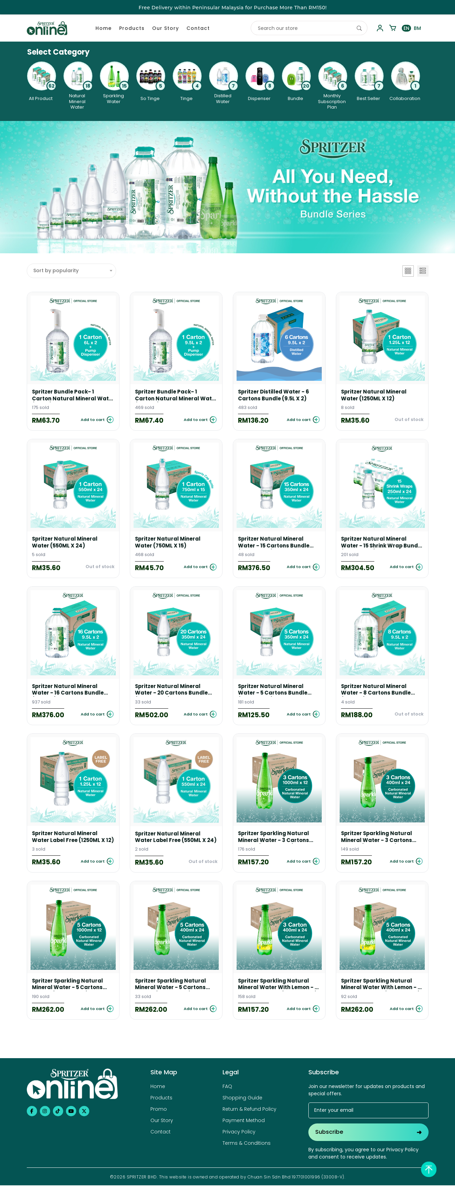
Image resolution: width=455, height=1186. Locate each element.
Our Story (165, 28)
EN (406, 28)
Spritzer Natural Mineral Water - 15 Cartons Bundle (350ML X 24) (274, 543)
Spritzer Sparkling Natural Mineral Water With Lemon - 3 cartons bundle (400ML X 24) (278, 985)
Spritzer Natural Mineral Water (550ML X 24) (65, 543)
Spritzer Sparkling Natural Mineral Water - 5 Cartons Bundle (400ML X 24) (171, 985)
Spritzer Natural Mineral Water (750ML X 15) (168, 543)
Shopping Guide (242, 1098)
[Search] (359, 28)
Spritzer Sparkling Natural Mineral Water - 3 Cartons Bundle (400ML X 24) (377, 837)
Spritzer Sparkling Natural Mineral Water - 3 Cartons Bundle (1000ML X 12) (274, 837)
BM (417, 28)
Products (132, 28)
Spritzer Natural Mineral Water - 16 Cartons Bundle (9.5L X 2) (68, 690)
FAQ (227, 1087)
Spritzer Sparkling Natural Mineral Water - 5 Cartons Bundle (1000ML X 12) (68, 985)
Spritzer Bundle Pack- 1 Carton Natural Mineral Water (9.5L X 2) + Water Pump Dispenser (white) (168, 395)
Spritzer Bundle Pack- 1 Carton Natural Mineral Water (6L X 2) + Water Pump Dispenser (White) (71, 395)
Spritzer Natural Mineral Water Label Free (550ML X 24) (171, 838)
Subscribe (368, 1133)
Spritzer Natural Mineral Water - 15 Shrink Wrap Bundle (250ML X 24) (374, 543)
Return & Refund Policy (249, 1110)
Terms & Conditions (247, 1144)
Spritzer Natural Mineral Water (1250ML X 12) (374, 395)
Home (103, 28)
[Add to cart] (95, 420)
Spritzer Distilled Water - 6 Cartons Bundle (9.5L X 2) (274, 395)
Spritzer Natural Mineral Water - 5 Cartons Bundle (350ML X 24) (273, 690)
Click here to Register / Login (289, 7)
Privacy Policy (239, 1132)
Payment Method (244, 1121)
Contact (198, 28)
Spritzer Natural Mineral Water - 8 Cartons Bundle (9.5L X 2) (376, 690)
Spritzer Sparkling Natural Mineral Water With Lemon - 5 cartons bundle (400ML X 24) (381, 985)
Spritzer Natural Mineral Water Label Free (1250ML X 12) (69, 837)
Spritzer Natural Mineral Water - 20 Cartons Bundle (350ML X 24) (171, 690)
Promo (158, 1110)
